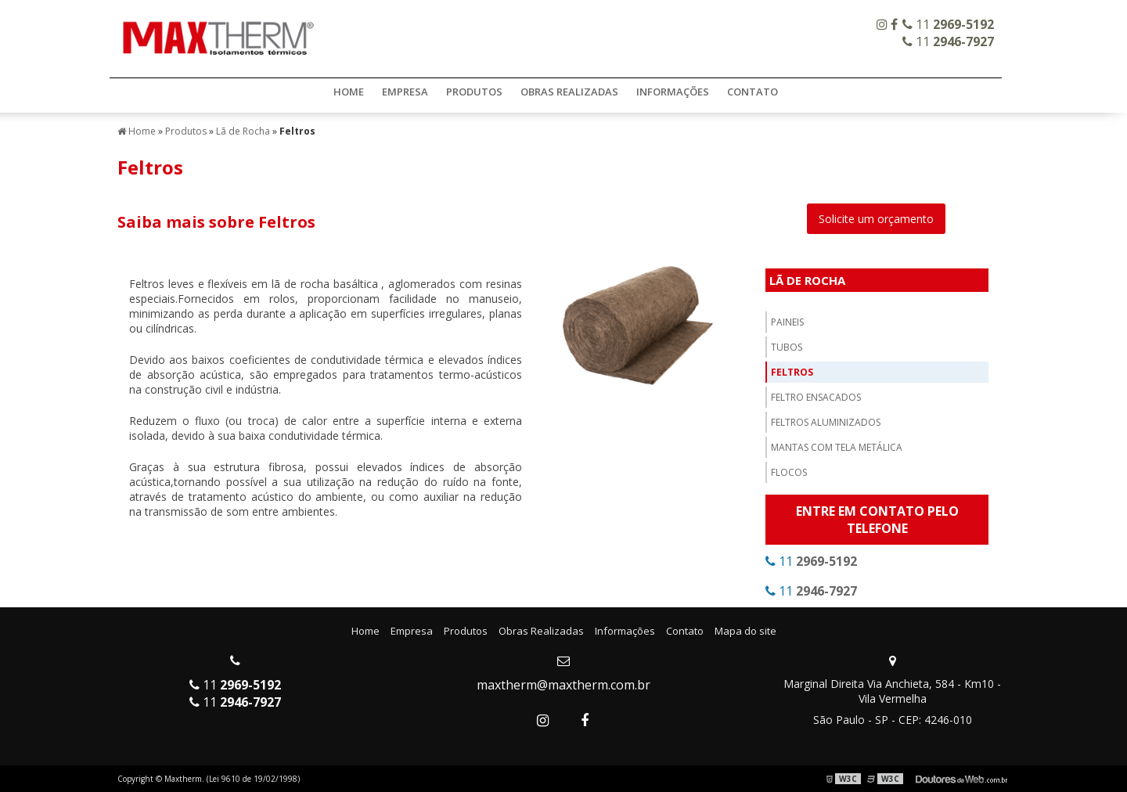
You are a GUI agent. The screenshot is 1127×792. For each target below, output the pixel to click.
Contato (752, 92)
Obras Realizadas (569, 92)
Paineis (787, 322)
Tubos (786, 347)
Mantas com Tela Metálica (836, 447)
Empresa (405, 92)
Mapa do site (745, 631)
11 (948, 24)
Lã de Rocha (807, 280)
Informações (672, 92)
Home (348, 92)
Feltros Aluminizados (825, 422)
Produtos (474, 92)
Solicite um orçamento (876, 218)
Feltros (792, 372)
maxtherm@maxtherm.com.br (563, 684)
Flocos (789, 472)
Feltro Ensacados (816, 397)
